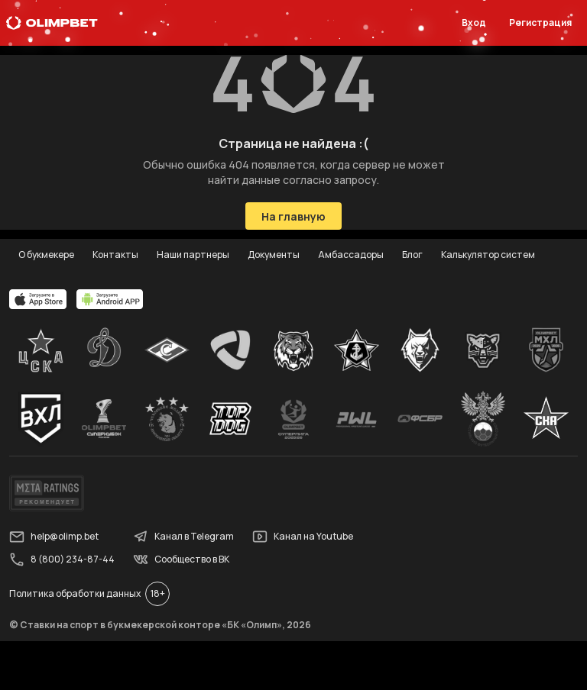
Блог (412, 254)
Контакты (115, 254)
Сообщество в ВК (181, 559)
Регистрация (540, 22)
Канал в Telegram (183, 536)
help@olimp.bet (54, 536)
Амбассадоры (351, 254)
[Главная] (52, 23)
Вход (474, 22)
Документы (274, 254)
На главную (293, 216)
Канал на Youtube (302, 536)
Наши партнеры (193, 254)
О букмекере (46, 254)
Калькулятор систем (488, 254)
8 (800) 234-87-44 (62, 559)
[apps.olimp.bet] (38, 299)
